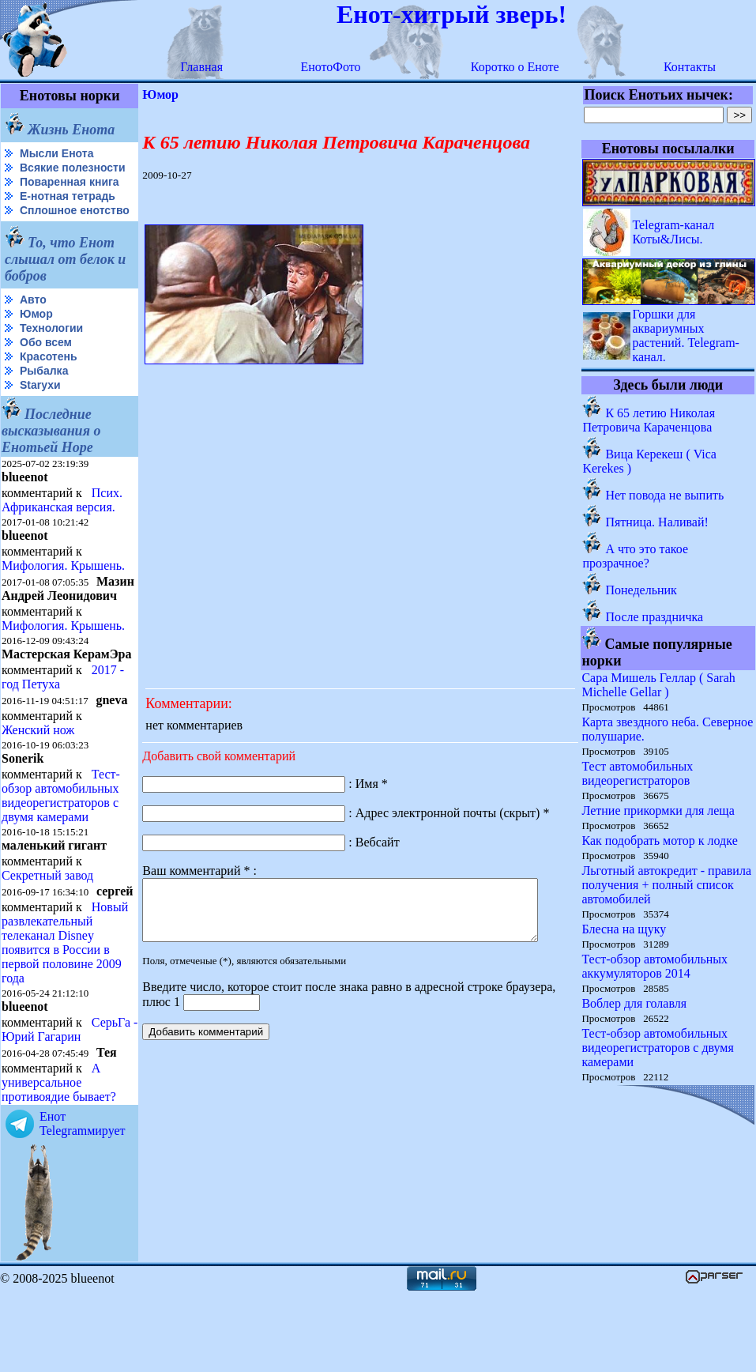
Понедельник (641, 590)
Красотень (48, 381)
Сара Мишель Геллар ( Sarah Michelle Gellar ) (658, 685)
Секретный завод (47, 927)
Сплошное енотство (41, 230)
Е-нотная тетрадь (67, 208)
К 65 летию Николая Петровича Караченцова (649, 420)
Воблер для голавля (634, 1003)
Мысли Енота (56, 153)
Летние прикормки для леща (658, 810)
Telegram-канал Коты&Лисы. (674, 232)
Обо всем (46, 367)
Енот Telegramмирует (82, 1202)
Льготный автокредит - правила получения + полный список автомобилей (667, 885)
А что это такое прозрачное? (636, 556)
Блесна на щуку (624, 929)
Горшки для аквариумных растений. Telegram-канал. (686, 335)
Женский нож (38, 782)
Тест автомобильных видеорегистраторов (638, 773)
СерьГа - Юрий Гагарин (43, 1108)
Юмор (36, 339)
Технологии (51, 353)
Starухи (40, 410)
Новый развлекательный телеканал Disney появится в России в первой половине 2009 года (65, 1007)
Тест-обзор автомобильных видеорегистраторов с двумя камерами (61, 848)
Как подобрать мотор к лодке (660, 840)
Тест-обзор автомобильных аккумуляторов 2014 (655, 966)
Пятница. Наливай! (657, 522)
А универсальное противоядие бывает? (59, 1161)
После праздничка (655, 617)
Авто (33, 324)
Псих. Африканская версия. (62, 525)
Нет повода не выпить (665, 495)
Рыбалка (44, 396)
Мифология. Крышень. (63, 590)
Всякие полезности (36, 174)
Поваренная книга (69, 194)
